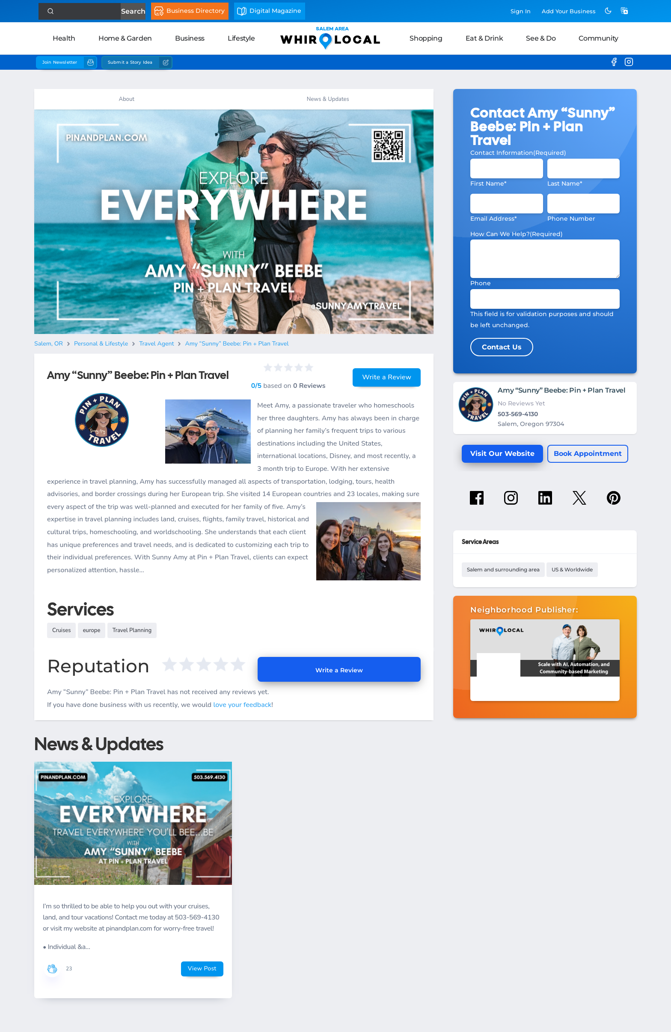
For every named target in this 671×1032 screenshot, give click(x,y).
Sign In (521, 11)
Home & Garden (125, 38)
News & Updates (328, 99)
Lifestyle (241, 38)
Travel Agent (156, 344)
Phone (480, 283)
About (126, 99)
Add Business (569, 11)
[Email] (506, 203)
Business (190, 38)
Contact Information (518, 153)
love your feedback (242, 705)
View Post (202, 968)
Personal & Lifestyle (101, 344)
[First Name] (506, 168)
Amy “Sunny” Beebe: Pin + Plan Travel (236, 344)
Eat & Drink (484, 38)
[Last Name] (583, 168)
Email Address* (493, 218)
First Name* (488, 183)
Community (598, 38)
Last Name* (564, 183)
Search (133, 11)
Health (64, 38)
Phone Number (571, 218)
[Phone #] (583, 203)
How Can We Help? (516, 234)
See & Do (540, 38)
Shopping (426, 38)
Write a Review (386, 377)
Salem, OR (48, 344)
